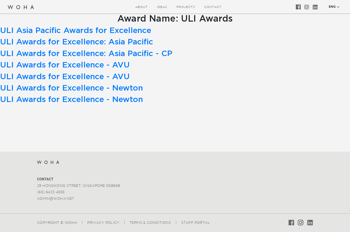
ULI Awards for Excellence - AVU (65, 65)
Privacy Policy (103, 223)
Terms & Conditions (150, 223)
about (141, 6)
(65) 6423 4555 (51, 192)
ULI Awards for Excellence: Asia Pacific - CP (86, 54)
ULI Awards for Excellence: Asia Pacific (76, 42)
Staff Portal (195, 223)
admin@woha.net (55, 198)
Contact (212, 6)
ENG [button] (332, 6)
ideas (162, 6)
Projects (185, 6)
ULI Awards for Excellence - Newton (71, 88)
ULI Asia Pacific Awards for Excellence (75, 30)
